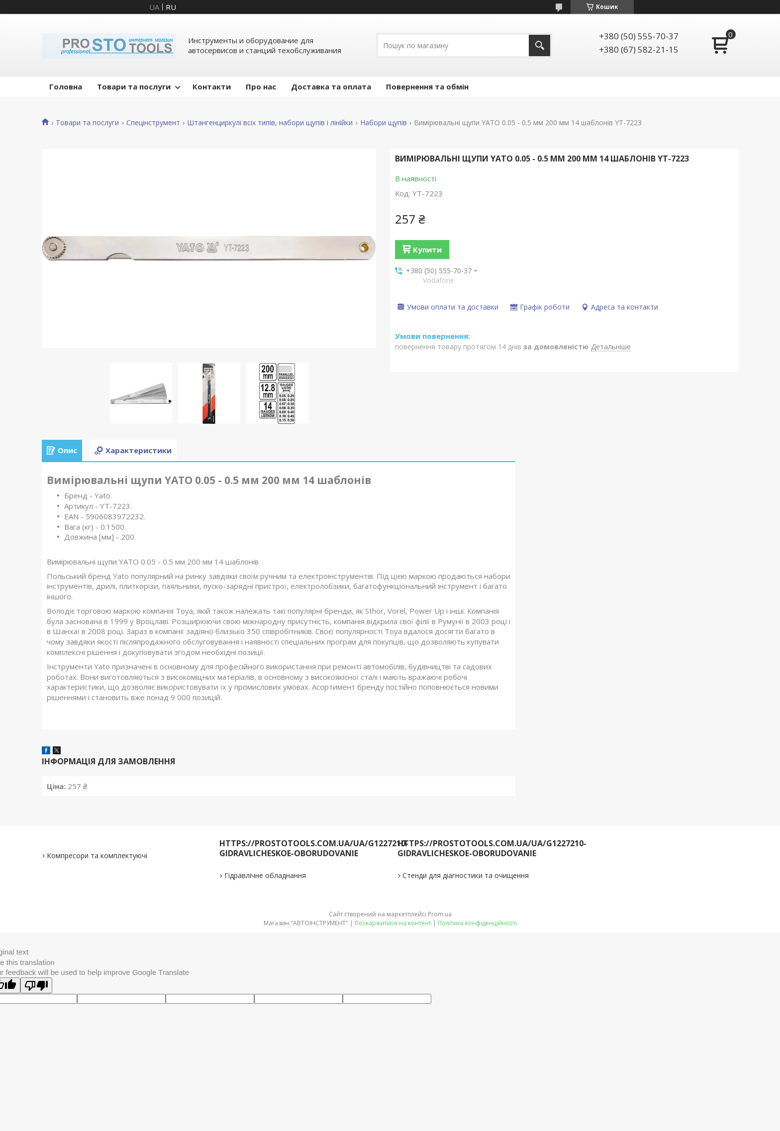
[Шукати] (539, 45)
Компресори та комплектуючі (97, 855)
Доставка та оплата (331, 86)
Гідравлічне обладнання (265, 875)
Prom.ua (440, 914)
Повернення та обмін (427, 86)
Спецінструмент (153, 122)
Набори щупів (383, 122)
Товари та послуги (134, 86)
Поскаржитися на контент (393, 923)
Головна (65, 86)
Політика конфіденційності (477, 923)
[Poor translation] (36, 985)
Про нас (261, 86)
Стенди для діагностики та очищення (465, 875)
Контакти (212, 86)
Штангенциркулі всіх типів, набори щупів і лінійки (270, 122)
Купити (427, 249)
